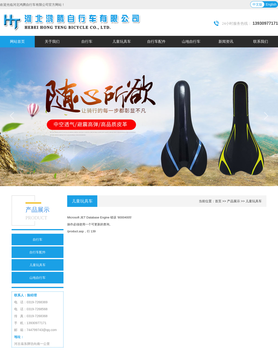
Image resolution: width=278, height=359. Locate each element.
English (271, 4)
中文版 (257, 4)
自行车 (37, 239)
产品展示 (233, 201)
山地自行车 (37, 277)
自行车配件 (37, 252)
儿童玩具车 (37, 265)
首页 (218, 201)
